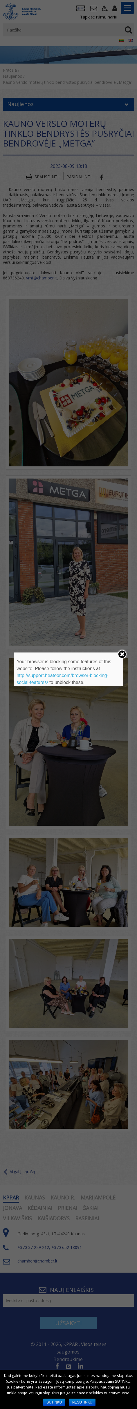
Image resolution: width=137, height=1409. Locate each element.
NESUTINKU (82, 1402)
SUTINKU (54, 1402)
